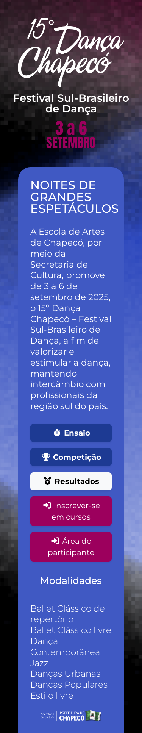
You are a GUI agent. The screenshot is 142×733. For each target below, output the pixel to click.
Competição (71, 457)
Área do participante (71, 547)
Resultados (71, 481)
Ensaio (71, 432)
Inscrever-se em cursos (71, 511)
